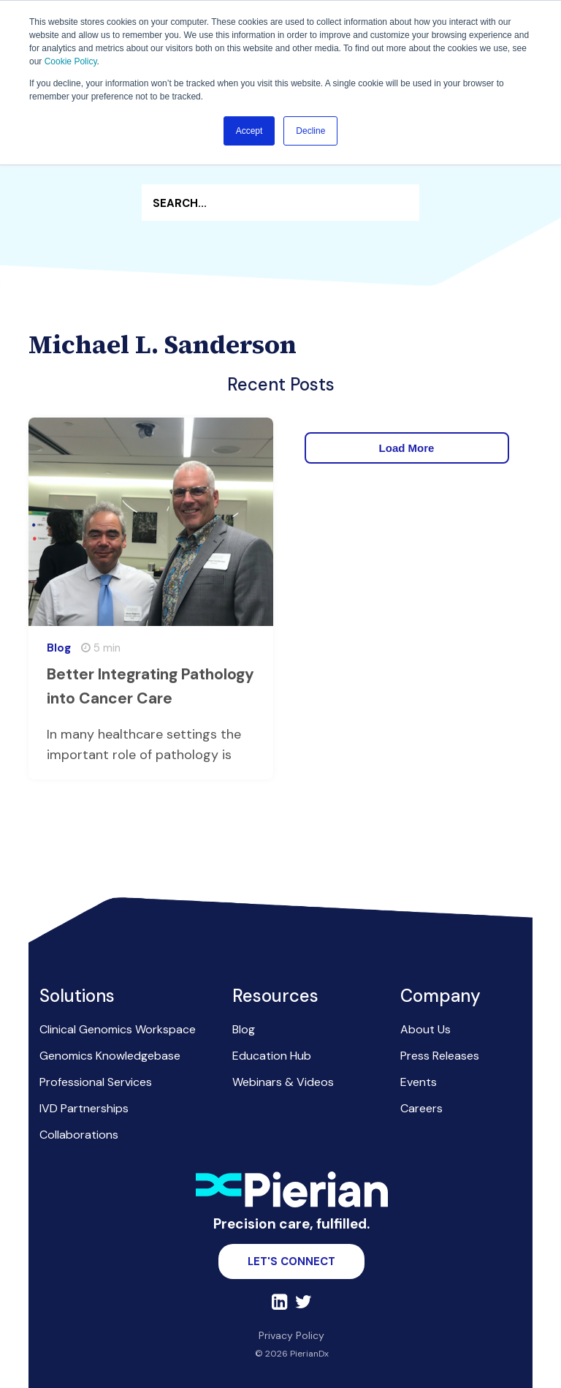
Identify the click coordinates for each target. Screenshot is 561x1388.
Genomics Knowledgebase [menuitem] (109, 1055)
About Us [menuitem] (425, 1029)
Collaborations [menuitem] (78, 1134)
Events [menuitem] (418, 1082)
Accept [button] (249, 131)
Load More (407, 448)
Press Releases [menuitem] (439, 1055)
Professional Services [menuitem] (95, 1082)
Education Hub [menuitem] (271, 1055)
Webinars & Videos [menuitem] (283, 1082)
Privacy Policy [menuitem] (291, 1335)
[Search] (280, 202)
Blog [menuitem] (243, 1029)
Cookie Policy (71, 61)
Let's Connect (291, 1261)
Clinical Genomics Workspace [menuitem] (117, 1029)
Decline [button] (310, 131)
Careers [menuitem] (421, 1108)
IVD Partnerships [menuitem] (84, 1108)
